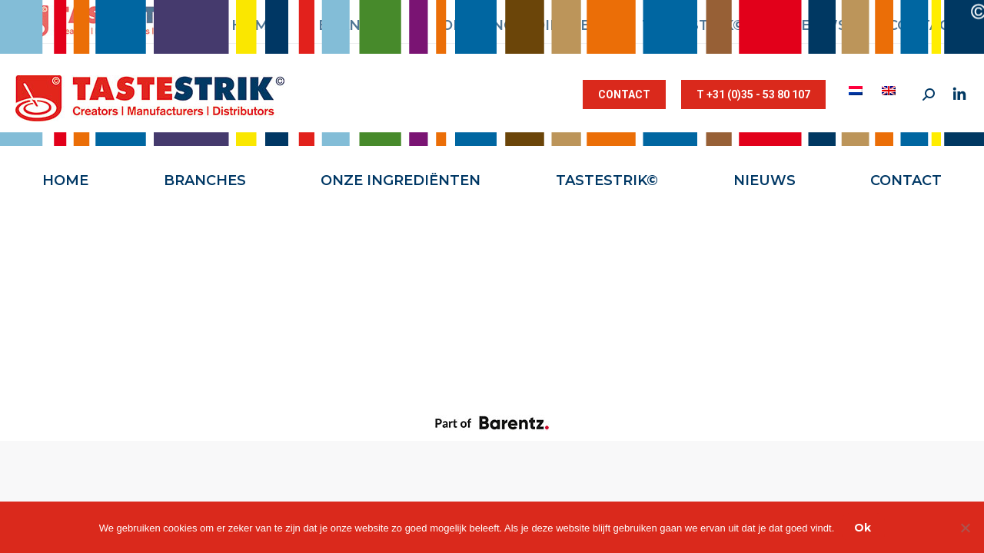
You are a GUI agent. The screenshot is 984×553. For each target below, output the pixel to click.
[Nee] (964, 527)
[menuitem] (857, 91)
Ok (862, 528)
